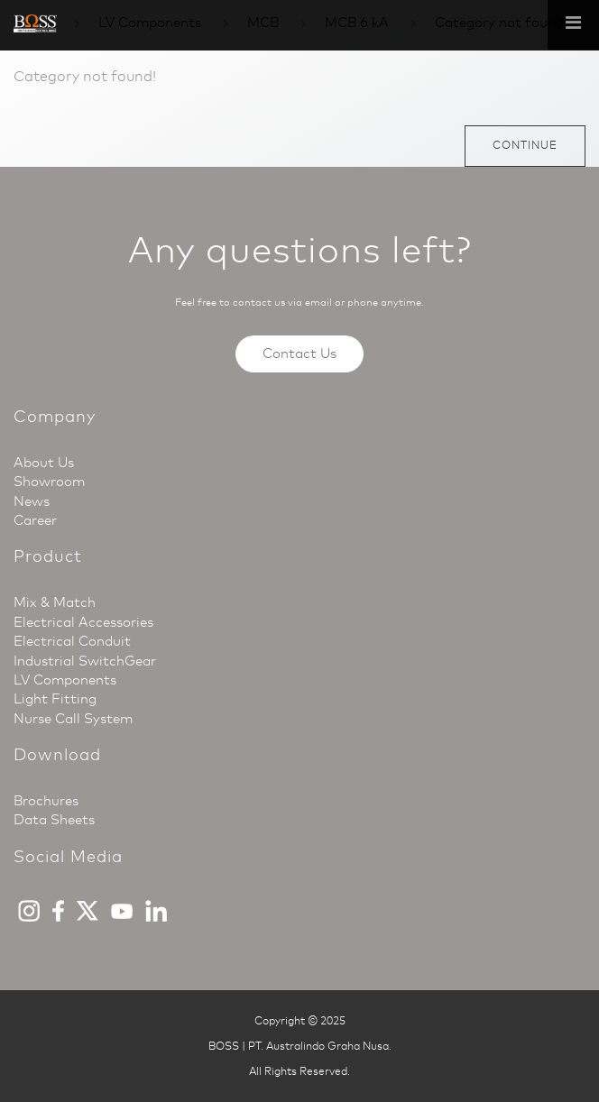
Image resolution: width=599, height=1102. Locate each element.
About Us (44, 463)
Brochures (46, 801)
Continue (525, 145)
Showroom (49, 481)
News (32, 501)
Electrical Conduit (72, 641)
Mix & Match (55, 602)
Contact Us (299, 353)
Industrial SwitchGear (85, 661)
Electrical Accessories (83, 622)
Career (35, 520)
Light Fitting (55, 699)
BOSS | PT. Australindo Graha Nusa (298, 1046)
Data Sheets (54, 820)
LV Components (65, 680)
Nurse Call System (73, 719)
